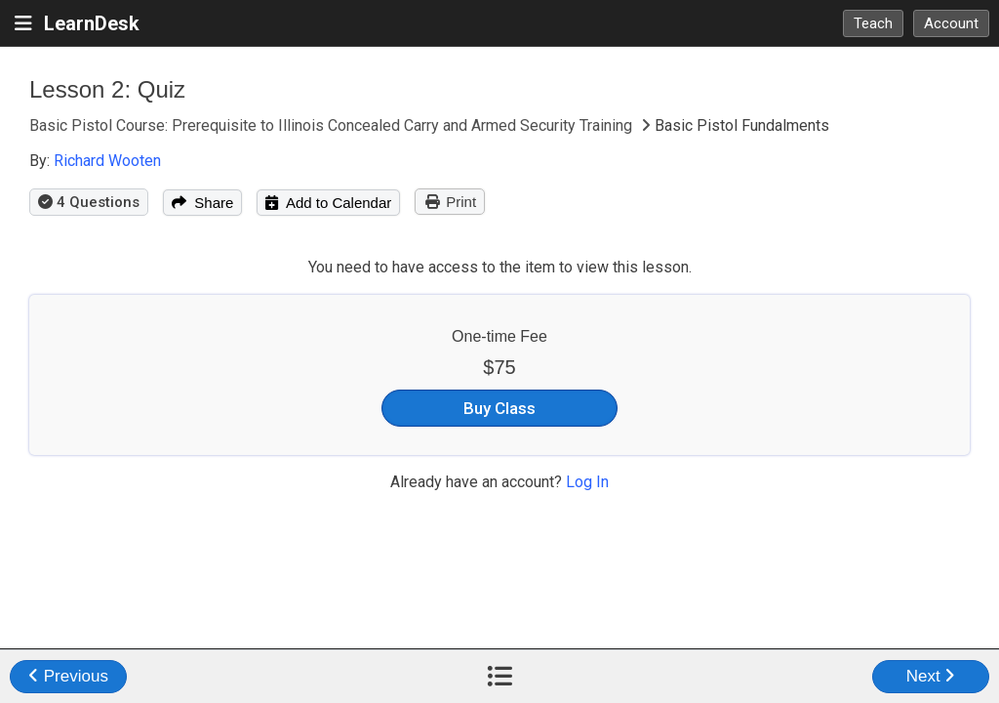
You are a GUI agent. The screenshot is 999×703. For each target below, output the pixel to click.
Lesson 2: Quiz (107, 89)
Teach (873, 23)
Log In (587, 482)
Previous (68, 676)
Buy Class (499, 408)
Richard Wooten (107, 160)
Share (202, 202)
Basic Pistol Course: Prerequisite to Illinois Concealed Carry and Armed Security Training (332, 125)
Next (931, 676)
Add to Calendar (328, 202)
